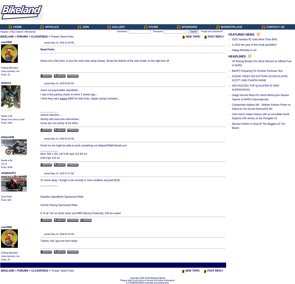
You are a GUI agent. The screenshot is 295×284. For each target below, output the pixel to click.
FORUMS (22, 36)
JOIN (83, 27)
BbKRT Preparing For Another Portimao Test (257, 70)
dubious (6, 82)
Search (20, 32)
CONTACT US (273, 27)
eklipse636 (7, 137)
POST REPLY (214, 36)
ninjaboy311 (8, 172)
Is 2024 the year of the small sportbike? (254, 44)
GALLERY (116, 27)
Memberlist (30, 32)
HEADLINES (237, 56)
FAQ (12, 32)
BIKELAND (7, 36)
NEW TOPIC (191, 36)
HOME (15, 27)
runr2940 (6, 42)
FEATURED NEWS (241, 34)
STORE (151, 27)
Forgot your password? (212, 31)
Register (5, 32)
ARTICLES (49, 27)
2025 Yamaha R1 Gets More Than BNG (254, 39)
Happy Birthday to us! (244, 50)
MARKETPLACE (229, 27)
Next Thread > (218, 265)
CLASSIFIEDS (39, 36)
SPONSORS (187, 27)
